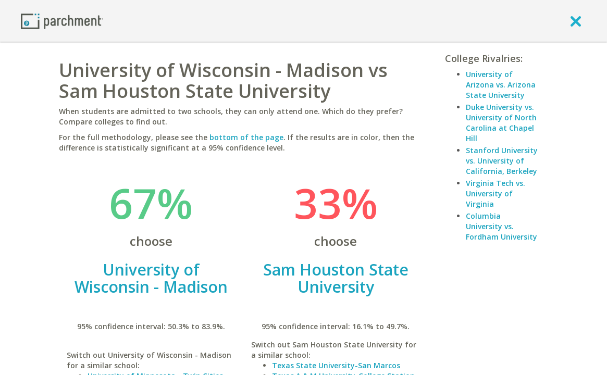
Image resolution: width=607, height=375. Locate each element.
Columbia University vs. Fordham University (501, 226)
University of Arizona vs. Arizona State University (501, 84)
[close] (575, 21)
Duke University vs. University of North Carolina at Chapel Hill (501, 122)
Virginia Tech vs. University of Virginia (495, 193)
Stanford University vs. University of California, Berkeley (502, 160)
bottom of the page (246, 137)
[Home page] (62, 21)
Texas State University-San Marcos (336, 365)
